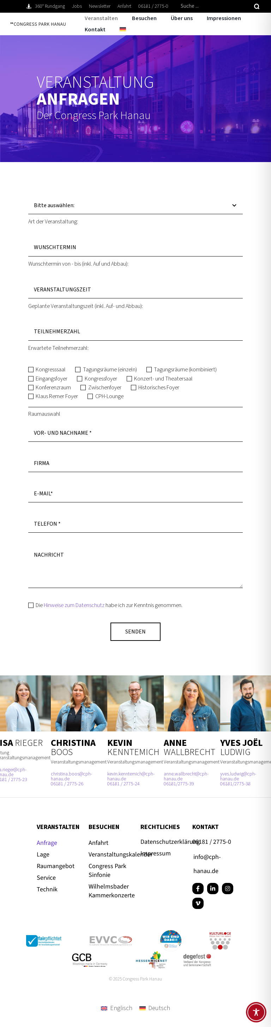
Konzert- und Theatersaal (163, 379)
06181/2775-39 (179, 783)
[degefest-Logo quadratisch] (197, 955)
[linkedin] (212, 888)
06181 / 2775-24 (123, 783)
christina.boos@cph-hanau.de (71, 776)
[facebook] (198, 888)
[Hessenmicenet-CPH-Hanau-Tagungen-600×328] (151, 954)
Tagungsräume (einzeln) (110, 369)
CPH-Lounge (109, 396)
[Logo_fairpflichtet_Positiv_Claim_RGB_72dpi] (43, 938)
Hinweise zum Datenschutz (74, 605)
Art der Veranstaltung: (53, 221)
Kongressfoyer (101, 379)
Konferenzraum (53, 387)
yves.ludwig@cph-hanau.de (238, 776)
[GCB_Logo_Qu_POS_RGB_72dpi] (89, 956)
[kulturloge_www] (220, 935)
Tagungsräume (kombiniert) (185, 369)
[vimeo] (198, 903)
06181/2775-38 (235, 783)
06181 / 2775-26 (67, 783)
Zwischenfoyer (104, 387)
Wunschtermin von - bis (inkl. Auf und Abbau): (78, 264)
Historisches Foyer (158, 387)
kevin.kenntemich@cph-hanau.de (131, 776)
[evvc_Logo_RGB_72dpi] (111, 939)
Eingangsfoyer (51, 379)
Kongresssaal (51, 369)
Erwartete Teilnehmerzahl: (58, 348)
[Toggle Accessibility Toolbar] (256, 1012)
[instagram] (227, 888)
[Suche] (256, 6)
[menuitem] (116, 29)
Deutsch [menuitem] (159, 1008)
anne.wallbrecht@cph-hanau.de (186, 776)
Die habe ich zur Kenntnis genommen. (109, 605)
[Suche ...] (214, 6)
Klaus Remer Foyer (57, 396)
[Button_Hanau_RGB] (170, 933)
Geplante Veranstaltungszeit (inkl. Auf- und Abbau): (85, 306)
